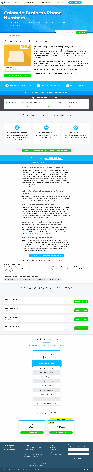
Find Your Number (61, 32)
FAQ (65, 259)
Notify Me (78, 454)
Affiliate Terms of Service (50, 465)
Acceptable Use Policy (39, 465)
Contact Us (53, 445)
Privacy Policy (31, 465)
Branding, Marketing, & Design (32, 447)
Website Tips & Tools (30, 445)
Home (6, 35)
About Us (52, 443)
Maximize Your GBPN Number (32, 452)
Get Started (85, 2)
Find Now (82, 32)
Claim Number (81, 299)
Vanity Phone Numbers (10, 447)
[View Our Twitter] (87, 465)
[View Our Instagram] (82, 465)
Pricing (22, 2)
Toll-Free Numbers (9, 445)
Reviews (62, 2)
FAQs (51, 447)
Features (15, 2)
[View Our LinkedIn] (84, 465)
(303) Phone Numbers (12, 278)
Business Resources (33, 2)
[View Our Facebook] (80, 465)
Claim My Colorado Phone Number (46, 254)
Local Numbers (8, 443)
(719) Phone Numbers (28, 278)
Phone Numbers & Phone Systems (33, 450)
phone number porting (32, 232)
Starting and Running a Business (33, 443)
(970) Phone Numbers (60, 278)
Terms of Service (24, 465)
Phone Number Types (50, 2)
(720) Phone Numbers (44, 278)
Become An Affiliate (55, 450)
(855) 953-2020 (56, 157)
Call (54, 157)
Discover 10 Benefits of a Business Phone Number (46, 150)
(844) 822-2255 (63, 93)
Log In (75, 2)
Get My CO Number (17, 75)
